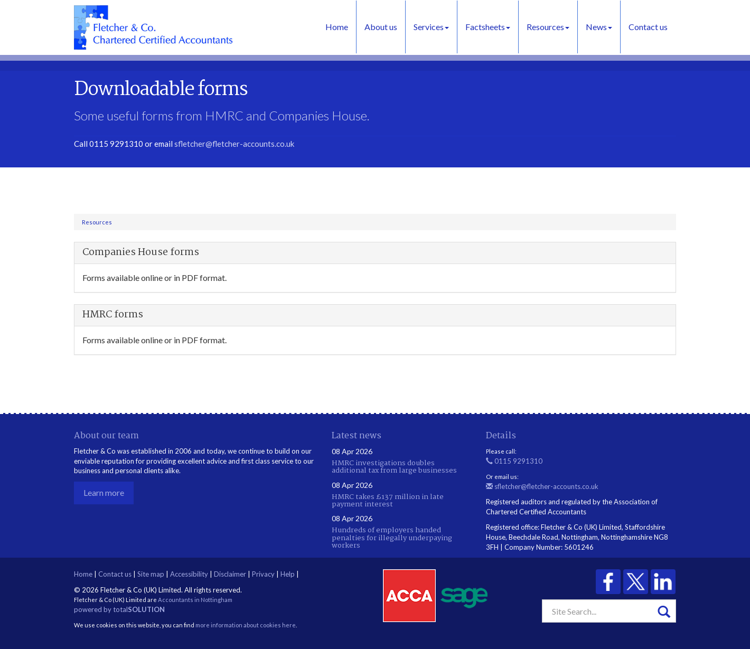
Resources (548, 27)
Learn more (103, 492)
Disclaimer (230, 574)
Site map (150, 574)
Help (287, 574)
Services (431, 27)
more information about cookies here (245, 625)
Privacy (263, 574)
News (599, 27)
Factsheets (487, 27)
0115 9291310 (514, 461)
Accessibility (189, 574)
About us (380, 27)
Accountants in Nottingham (195, 599)
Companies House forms (140, 252)
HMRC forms (112, 315)
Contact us (648, 27)
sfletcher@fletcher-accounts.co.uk (234, 143)
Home (336, 27)
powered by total (119, 609)
